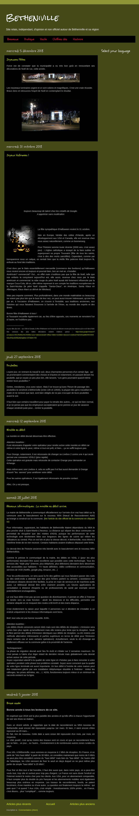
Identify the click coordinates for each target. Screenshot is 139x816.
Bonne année (14, 703)
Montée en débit (16, 430)
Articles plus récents (19, 804)
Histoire (78, 39)
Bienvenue (12, 39)
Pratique (29, 39)
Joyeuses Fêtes (16, 59)
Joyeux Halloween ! (18, 155)
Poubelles (12, 365)
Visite (43, 39)
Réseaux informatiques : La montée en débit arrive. (37, 506)
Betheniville (32, 17)
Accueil (50, 804)
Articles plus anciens (82, 804)
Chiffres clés (60, 39)
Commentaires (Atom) (28, 810)
